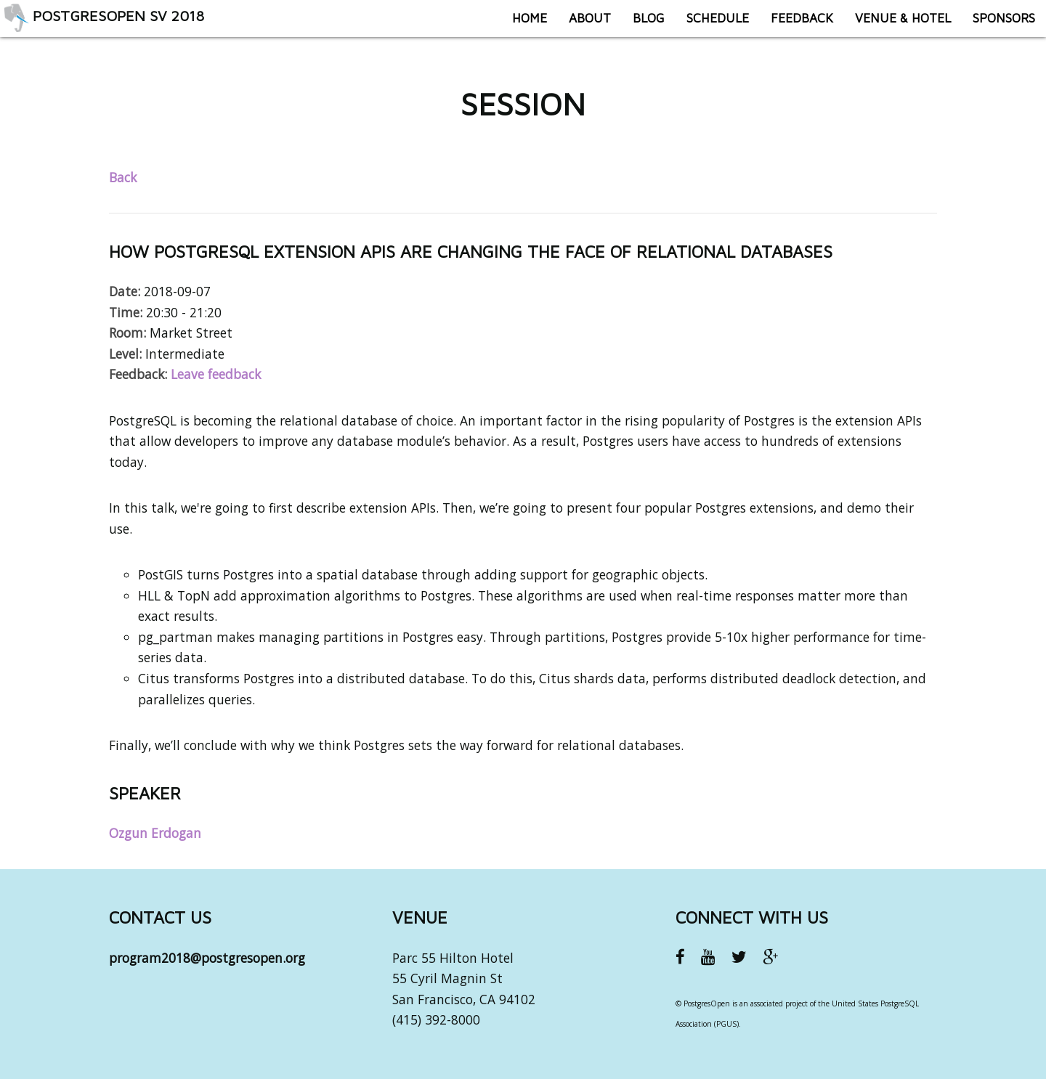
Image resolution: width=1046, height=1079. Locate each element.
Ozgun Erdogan (155, 833)
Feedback (791, 25)
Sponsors (993, 25)
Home (518, 25)
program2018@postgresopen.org (207, 957)
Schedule (707, 25)
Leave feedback (216, 374)
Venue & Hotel (892, 25)
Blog (638, 25)
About (579, 25)
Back (123, 177)
